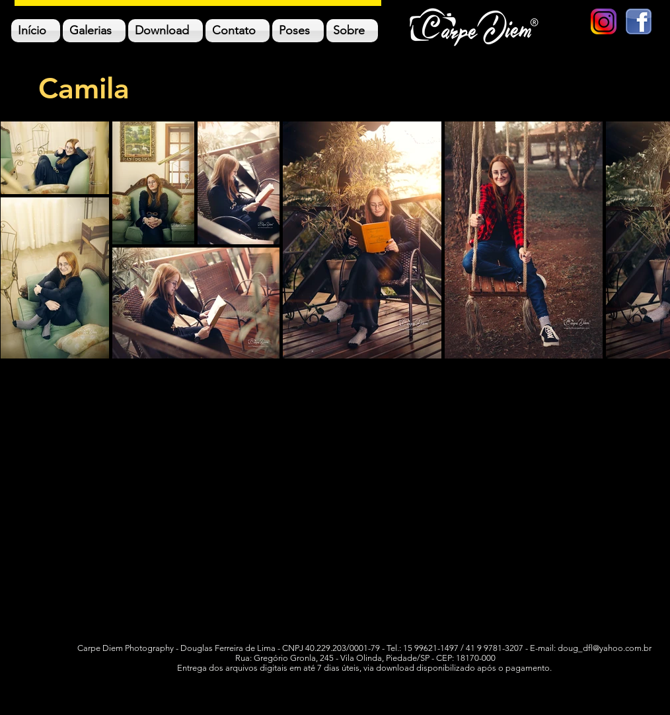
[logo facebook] (638, 21)
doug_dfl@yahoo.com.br (604, 648)
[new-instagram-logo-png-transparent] (603, 21)
